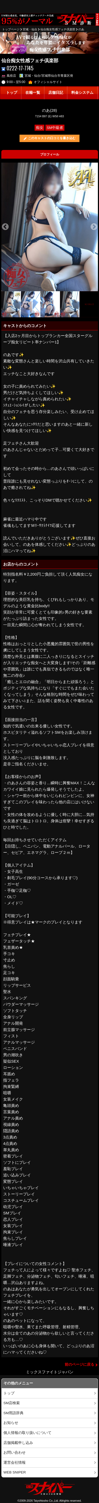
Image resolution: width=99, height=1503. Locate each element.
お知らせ (10, 1423)
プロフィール (49, 154)
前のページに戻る (79, 1364)
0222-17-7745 (17, 68)
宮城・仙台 (30, 29)
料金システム (82, 93)
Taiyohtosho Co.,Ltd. (46, 1500)
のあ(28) (49, 110)
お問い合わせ (14, 1453)
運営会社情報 (14, 1463)
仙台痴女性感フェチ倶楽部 (57, 29)
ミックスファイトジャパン (49, 1372)
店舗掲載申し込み (18, 1443)
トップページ (11, 29)
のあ (81, 29)
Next (94, 227)
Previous (5, 227)
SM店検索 (11, 1403)
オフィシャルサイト (45, 82)
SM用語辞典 (13, 1413)
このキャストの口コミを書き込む (52, 138)
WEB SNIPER (14, 1472)
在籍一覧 (32, 93)
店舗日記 (55, 93)
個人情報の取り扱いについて (27, 1433)
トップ (11, 93)
